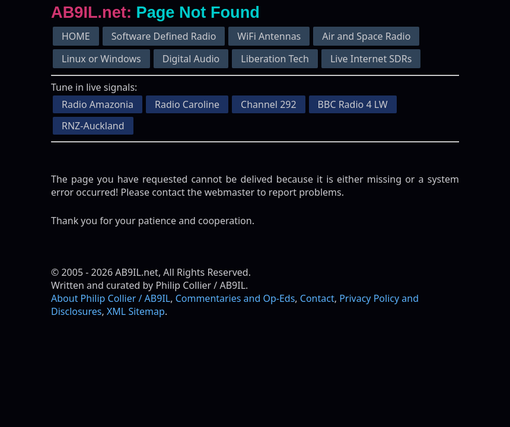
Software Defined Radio (163, 36)
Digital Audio (191, 58)
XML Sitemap (136, 311)
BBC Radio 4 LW (353, 104)
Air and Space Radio (366, 36)
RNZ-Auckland (93, 125)
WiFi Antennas (269, 36)
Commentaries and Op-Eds (235, 298)
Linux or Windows (101, 58)
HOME (76, 36)
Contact (317, 298)
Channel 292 (269, 104)
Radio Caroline (187, 104)
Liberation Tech (275, 58)
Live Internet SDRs (371, 58)
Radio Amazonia (97, 104)
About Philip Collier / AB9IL (110, 298)
